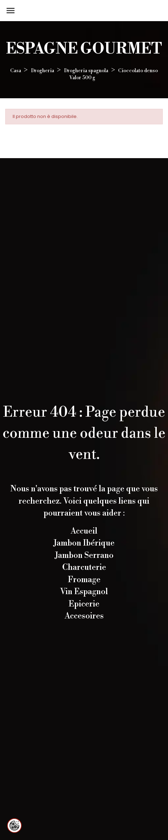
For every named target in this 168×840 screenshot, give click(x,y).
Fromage (84, 580)
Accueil (84, 531)
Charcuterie (84, 567)
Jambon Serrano (84, 555)
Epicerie (84, 604)
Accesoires (84, 616)
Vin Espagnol (84, 592)
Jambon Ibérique (84, 543)
